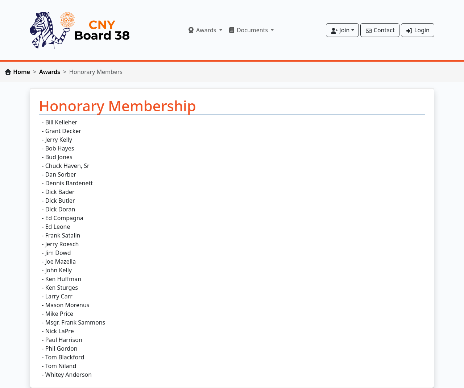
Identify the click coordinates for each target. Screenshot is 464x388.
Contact (380, 30)
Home (21, 72)
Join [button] (340, 30)
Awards (49, 72)
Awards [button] (202, 30)
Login (418, 30)
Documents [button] (249, 30)
